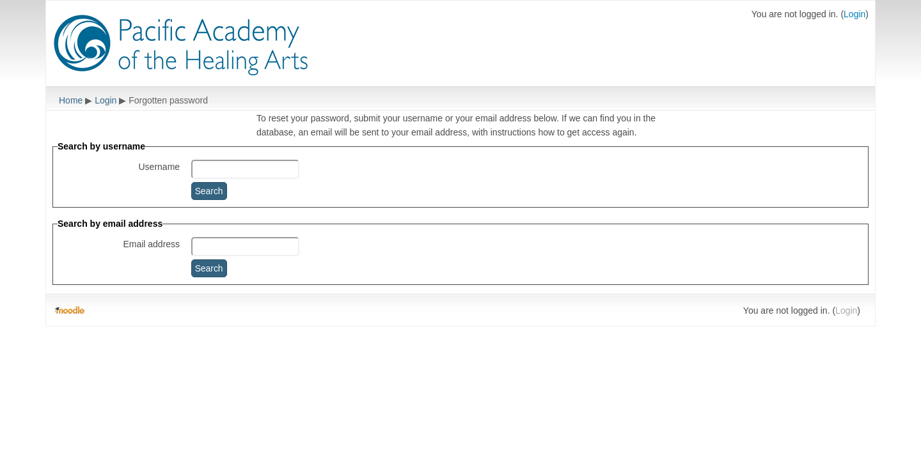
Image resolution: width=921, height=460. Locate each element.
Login (854, 14)
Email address (151, 244)
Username (159, 167)
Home (71, 100)
